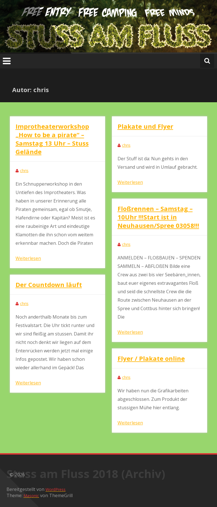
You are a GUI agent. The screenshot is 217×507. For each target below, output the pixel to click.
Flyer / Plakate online (151, 358)
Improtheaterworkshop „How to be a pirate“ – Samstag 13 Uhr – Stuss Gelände (52, 139)
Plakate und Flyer (145, 126)
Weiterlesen (28, 258)
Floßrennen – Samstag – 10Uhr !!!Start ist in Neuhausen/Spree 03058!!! (158, 217)
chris (24, 170)
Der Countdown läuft (49, 284)
